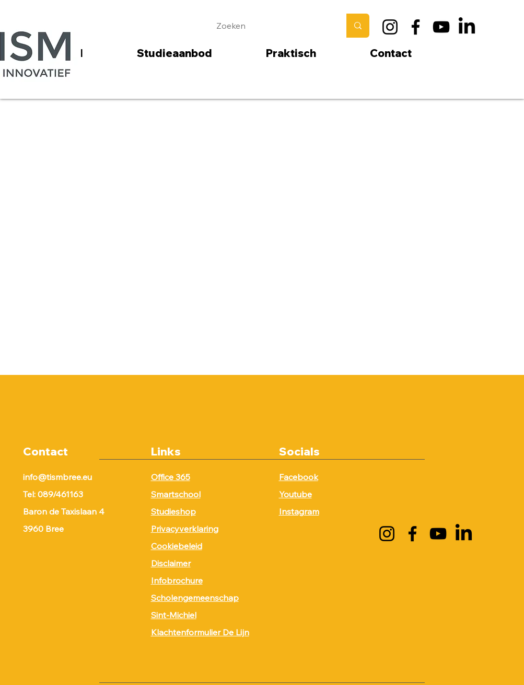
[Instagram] (390, 27)
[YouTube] (441, 27)
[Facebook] (415, 27)
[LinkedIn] (467, 27)
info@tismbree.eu (57, 477)
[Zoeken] (270, 26)
